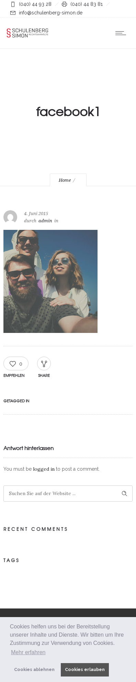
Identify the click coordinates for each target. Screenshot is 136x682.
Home (65, 180)
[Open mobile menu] (122, 33)
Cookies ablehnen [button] (34, 669)
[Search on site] (68, 493)
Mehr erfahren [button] (28, 652)
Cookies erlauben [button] (85, 669)
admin (45, 220)
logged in (44, 469)
